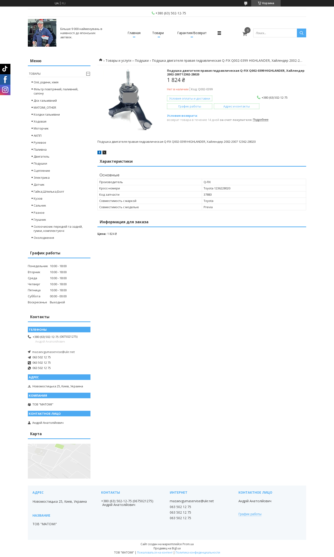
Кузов (38, 198)
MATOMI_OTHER (45, 107)
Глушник (40, 219)
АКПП (38, 135)
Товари (158, 33)
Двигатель (41, 156)
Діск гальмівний (45, 100)
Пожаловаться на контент (155, 552)
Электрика (42, 177)
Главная (134, 33)
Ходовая (40, 121)
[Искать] (301, 33)
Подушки (142, 60)
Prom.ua (188, 544)
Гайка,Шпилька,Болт (49, 191)
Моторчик (41, 128)
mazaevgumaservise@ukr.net (53, 352)
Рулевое (40, 142)
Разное (39, 212)
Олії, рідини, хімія (46, 82)
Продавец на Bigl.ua (167, 548)
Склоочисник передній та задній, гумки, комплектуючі (58, 228)
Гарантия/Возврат (192, 33)
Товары (35, 74)
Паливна (40, 149)
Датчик (39, 184)
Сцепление (42, 170)
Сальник (40, 205)
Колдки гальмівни (47, 114)
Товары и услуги (118, 60)
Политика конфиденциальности (198, 552)
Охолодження (44, 238)
